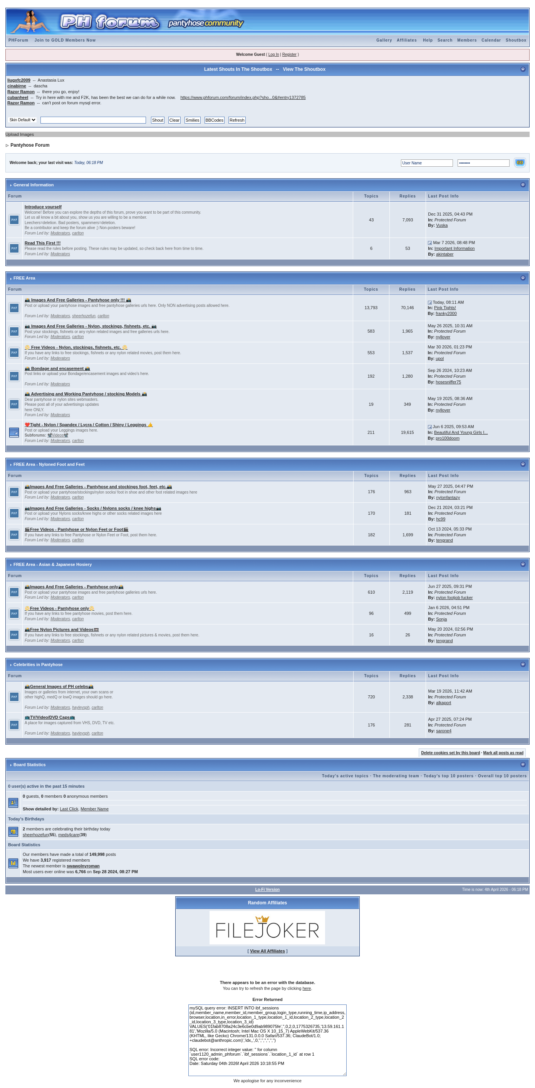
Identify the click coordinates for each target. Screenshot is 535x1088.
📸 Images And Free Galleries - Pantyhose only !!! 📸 (78, 300)
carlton (78, 233)
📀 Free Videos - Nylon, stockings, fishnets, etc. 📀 (76, 347)
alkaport (443, 702)
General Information (33, 184)
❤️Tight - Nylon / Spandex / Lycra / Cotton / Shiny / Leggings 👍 (89, 424)
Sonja (441, 619)
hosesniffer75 (448, 382)
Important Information (454, 248)
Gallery (384, 40)
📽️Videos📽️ (57, 435)
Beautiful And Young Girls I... (461, 432)
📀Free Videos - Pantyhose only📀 (59, 608)
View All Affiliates (267, 951)
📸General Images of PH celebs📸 (59, 686)
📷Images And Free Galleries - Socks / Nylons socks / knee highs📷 (93, 508)
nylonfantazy (448, 497)
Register (289, 54)
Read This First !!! (43, 243)
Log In (273, 54)
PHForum (18, 40)
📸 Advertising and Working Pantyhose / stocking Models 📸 (86, 394)
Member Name (95, 809)
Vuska (442, 225)
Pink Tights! (445, 307)
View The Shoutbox (304, 69)
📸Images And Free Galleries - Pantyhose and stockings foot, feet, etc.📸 (98, 486)
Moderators (60, 233)
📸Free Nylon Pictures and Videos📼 (62, 629)
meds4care (68, 834)
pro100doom (448, 438)
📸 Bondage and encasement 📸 (57, 368)
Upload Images (19, 134)
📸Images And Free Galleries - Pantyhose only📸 (74, 586)
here (306, 988)
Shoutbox (516, 40)
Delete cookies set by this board (450, 753)
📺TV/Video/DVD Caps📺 (50, 717)
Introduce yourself (43, 206)
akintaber (444, 254)
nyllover (443, 337)
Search (445, 40)
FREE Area (24, 278)
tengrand (444, 540)
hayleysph (80, 707)
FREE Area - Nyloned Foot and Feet (49, 464)
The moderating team (396, 776)
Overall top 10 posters (502, 776)
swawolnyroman (83, 866)
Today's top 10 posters (449, 776)
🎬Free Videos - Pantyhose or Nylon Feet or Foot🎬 (77, 529)
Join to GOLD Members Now (65, 40)
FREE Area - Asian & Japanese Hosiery (52, 564)
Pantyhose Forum (29, 145)
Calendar (491, 40)
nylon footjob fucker (454, 597)
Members (467, 40)
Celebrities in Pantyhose (38, 664)
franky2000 (446, 313)
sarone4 (443, 730)
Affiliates (407, 40)
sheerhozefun (84, 316)
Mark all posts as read (503, 753)
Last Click (69, 809)
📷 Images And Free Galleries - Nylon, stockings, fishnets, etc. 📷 (91, 326)
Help (428, 40)
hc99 (440, 519)
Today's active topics (345, 776)
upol (440, 358)
